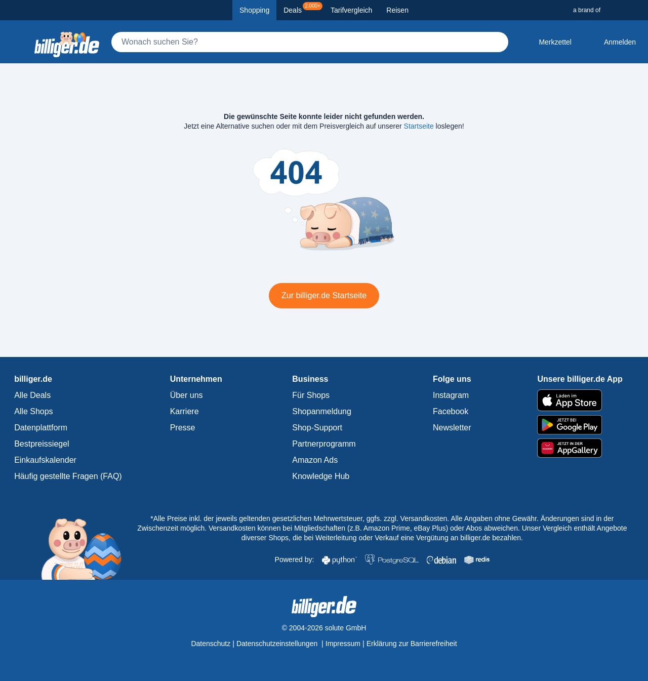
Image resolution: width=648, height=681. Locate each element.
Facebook (450, 411)
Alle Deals (32, 395)
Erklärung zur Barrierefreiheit (412, 643)
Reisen (397, 10)
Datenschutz (210, 643)
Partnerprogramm (323, 443)
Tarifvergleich (351, 10)
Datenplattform (40, 427)
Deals (303, 8)
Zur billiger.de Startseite (324, 295)
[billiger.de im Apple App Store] (579, 400)
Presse (182, 427)
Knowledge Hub (320, 476)
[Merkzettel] (547, 42)
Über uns (186, 395)
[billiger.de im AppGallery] (579, 448)
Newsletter (452, 427)
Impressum (343, 643)
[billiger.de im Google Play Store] (579, 424)
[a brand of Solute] (606, 10)
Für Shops (311, 395)
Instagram (451, 395)
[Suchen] (496, 42)
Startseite (419, 126)
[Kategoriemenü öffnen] (16, 42)
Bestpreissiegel (41, 443)
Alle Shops (33, 411)
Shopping (254, 10)
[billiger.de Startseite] (66, 41)
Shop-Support (317, 427)
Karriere (184, 411)
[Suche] (309, 42)
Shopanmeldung (321, 411)
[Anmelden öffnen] (612, 42)
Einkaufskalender (45, 460)
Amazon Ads (315, 460)
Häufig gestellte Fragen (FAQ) (68, 476)
